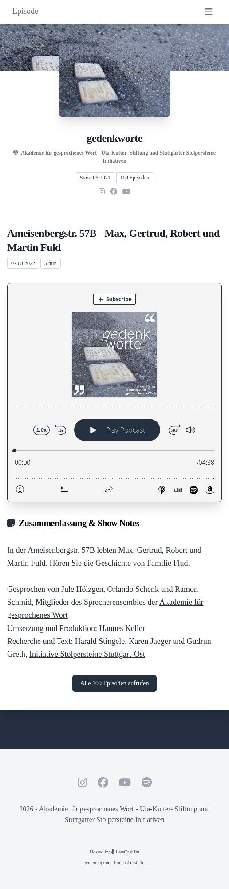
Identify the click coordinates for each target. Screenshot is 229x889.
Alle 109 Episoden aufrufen (114, 683)
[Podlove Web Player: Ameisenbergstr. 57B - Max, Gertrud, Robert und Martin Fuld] (114, 392)
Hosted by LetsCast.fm (114, 851)
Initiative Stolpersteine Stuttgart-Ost (87, 654)
